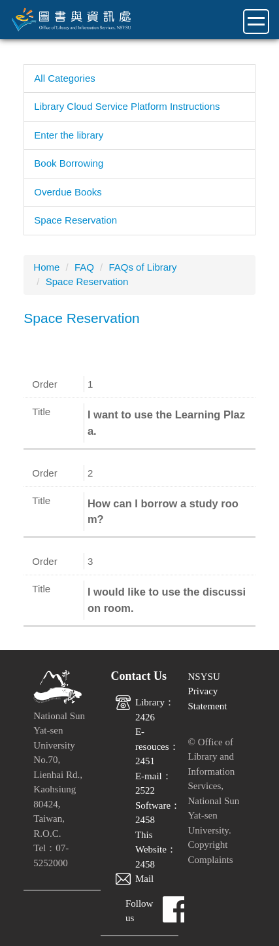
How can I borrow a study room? (163, 512)
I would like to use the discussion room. (167, 600)
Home (46, 267)
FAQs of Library (142, 267)
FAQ (84, 267)
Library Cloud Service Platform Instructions (127, 106)
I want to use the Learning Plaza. (166, 423)
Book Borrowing (68, 163)
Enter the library (68, 135)
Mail (144, 878)
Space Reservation (75, 220)
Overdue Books (67, 191)
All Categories (64, 78)
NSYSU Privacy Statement (207, 691)
